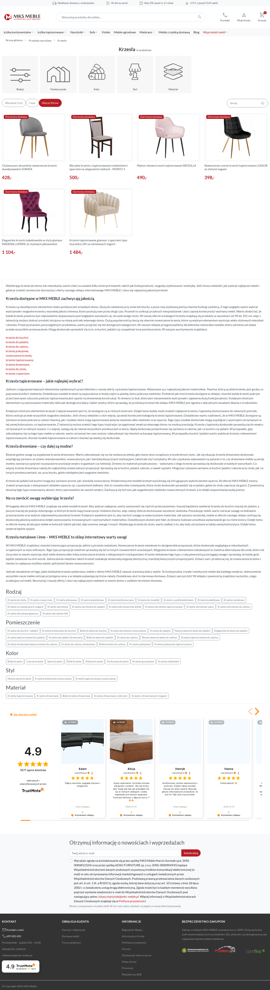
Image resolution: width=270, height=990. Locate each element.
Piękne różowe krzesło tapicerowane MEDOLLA (166, 165)
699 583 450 (13, 936)
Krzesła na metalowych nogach (26, 606)
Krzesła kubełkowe (209, 600)
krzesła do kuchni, (17, 337)
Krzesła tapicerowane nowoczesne (96, 678)
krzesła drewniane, (18, 364)
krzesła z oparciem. (18, 373)
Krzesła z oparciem (41, 600)
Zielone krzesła (94, 661)
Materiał (173, 89)
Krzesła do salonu (127, 637)
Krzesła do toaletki (149, 600)
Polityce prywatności (132, 901)
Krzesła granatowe (143, 661)
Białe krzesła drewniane (76, 695)
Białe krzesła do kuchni (93, 630)
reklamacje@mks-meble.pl (17, 955)
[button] (225, 17)
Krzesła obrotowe (57, 606)
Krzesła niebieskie (168, 661)
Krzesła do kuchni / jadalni (23, 630)
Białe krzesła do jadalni (99, 637)
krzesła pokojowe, (17, 351)
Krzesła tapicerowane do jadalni (26, 637)
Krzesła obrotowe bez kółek (125, 606)
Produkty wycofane (40, 40)
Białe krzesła (15, 661)
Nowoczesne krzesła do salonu (159, 637)
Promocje (127, 968)
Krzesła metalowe (234, 600)
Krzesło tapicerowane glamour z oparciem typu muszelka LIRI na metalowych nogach (98, 242)
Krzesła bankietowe (92, 600)
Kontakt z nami (15, 929)
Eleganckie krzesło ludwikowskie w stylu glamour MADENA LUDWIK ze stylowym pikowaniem (32, 242)
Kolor (97, 89)
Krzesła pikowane (66, 600)
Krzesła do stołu (17, 600)
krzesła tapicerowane (19, 360)
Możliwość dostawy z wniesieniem (76, 2)
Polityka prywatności (134, 942)
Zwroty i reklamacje (73, 929)
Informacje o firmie (133, 936)
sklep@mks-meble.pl (14, 948)
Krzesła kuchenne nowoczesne (128, 630)
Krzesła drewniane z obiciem (111, 695)
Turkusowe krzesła (117, 661)
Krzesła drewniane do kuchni (59, 630)
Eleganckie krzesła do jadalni (231, 630)
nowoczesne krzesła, (19, 355)
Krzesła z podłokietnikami (179, 600)
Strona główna (14, 40)
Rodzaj (20, 89)
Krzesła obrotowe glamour (23, 613)
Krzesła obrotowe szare (200, 606)
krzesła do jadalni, (17, 342)
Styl (135, 89)
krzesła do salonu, (17, 346)
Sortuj (247, 103)
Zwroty (126, 948)
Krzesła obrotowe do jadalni (88, 606)
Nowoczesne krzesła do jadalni (192, 630)
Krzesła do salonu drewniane (78, 644)
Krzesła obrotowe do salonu (234, 606)
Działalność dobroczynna (136, 955)
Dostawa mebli (70, 936)
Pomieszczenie (58, 89)
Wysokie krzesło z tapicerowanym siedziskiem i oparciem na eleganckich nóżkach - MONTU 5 (98, 167)
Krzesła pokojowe (140, 644)
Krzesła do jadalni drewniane (65, 637)
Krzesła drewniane (47, 695)
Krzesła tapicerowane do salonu (199, 637)
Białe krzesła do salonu (112, 644)
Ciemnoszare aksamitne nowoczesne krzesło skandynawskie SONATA (29, 167)
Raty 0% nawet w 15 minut (158, 2)
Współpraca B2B (132, 974)
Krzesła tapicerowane (20, 695)
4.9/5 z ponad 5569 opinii (204, 2)
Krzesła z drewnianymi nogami (149, 695)
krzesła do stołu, (16, 369)
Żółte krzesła (73, 661)
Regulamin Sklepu (132, 929)
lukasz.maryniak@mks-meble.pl (118, 896)
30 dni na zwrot (119, 2)
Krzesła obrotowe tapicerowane (163, 606)
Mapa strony (129, 961)
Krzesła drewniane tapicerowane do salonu (33, 644)
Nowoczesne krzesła (19, 678)
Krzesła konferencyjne (121, 600)
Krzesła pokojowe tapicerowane (173, 644)
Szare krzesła (54, 661)
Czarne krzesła (34, 661)
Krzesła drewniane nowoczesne (53, 678)
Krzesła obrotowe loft (55, 613)
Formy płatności (71, 942)
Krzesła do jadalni (160, 630)
